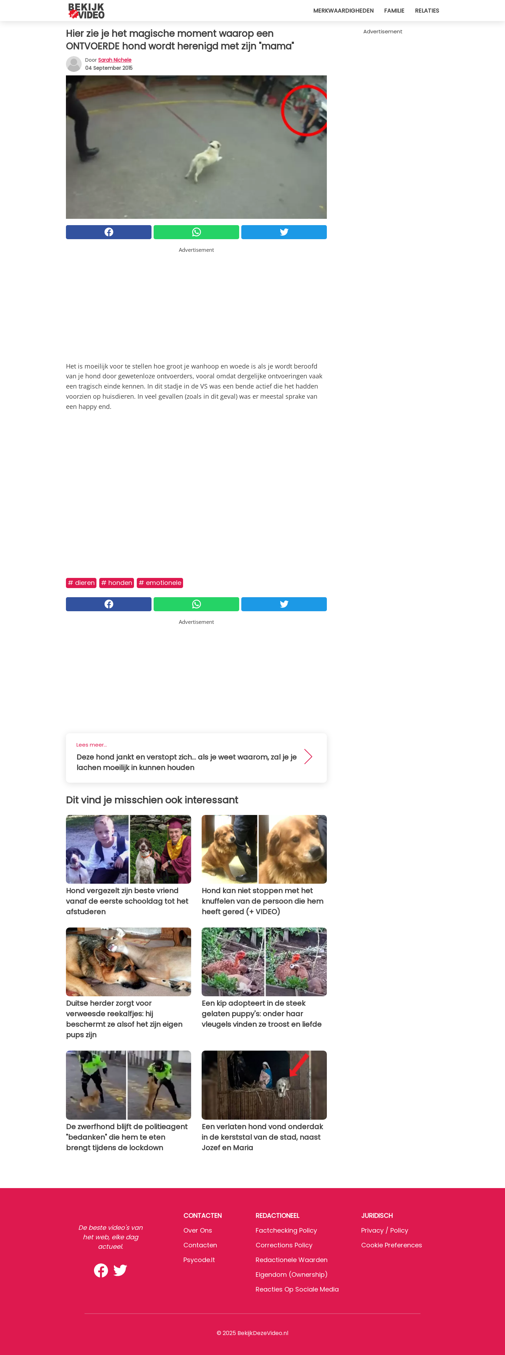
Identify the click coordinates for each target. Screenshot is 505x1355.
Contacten (200, 1245)
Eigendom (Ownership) (292, 1274)
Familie (394, 11)
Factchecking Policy (286, 1230)
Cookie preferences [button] (391, 1245)
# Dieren (81, 582)
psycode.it (199, 1259)
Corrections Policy (284, 1245)
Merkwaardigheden (343, 11)
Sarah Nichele (115, 59)
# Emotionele (160, 582)
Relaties (427, 11)
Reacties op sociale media (297, 1289)
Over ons (197, 1230)
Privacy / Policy (384, 1230)
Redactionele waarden (292, 1259)
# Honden (116, 582)
